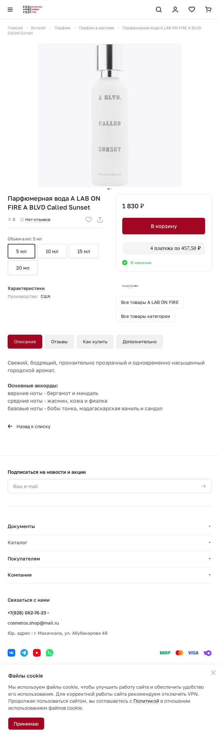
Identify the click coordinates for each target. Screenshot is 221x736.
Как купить (95, 341)
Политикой (146, 701)
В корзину (164, 226)
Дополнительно (140, 341)
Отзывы (59, 341)
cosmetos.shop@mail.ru (33, 623)
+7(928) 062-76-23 (27, 612)
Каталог (17, 542)
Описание (25, 341)
